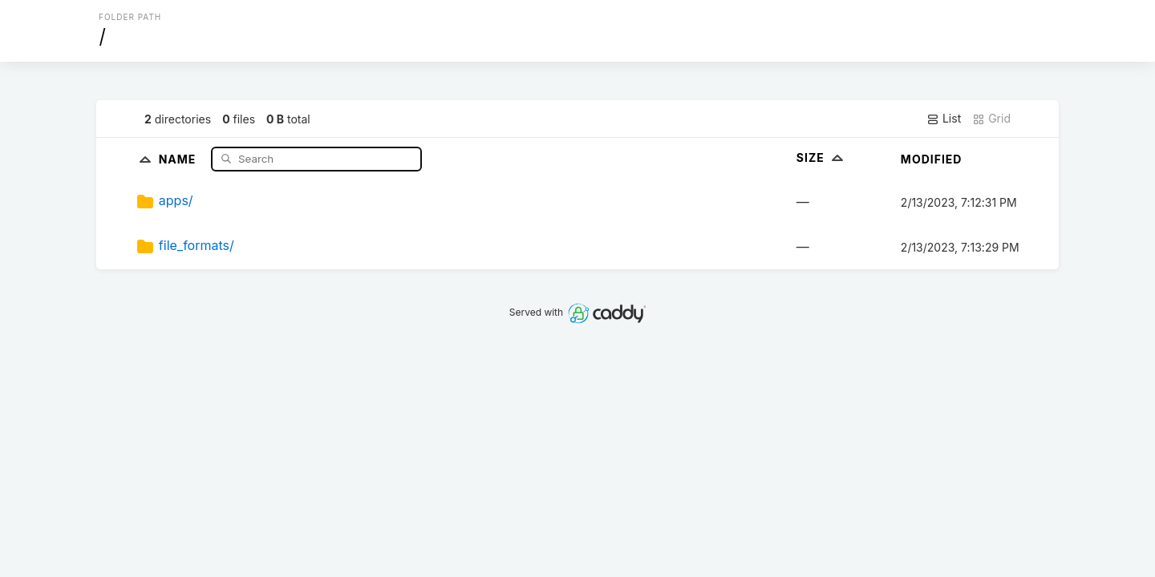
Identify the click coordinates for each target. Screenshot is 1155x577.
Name (179, 158)
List (943, 118)
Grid (991, 118)
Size (821, 157)
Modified (931, 159)
